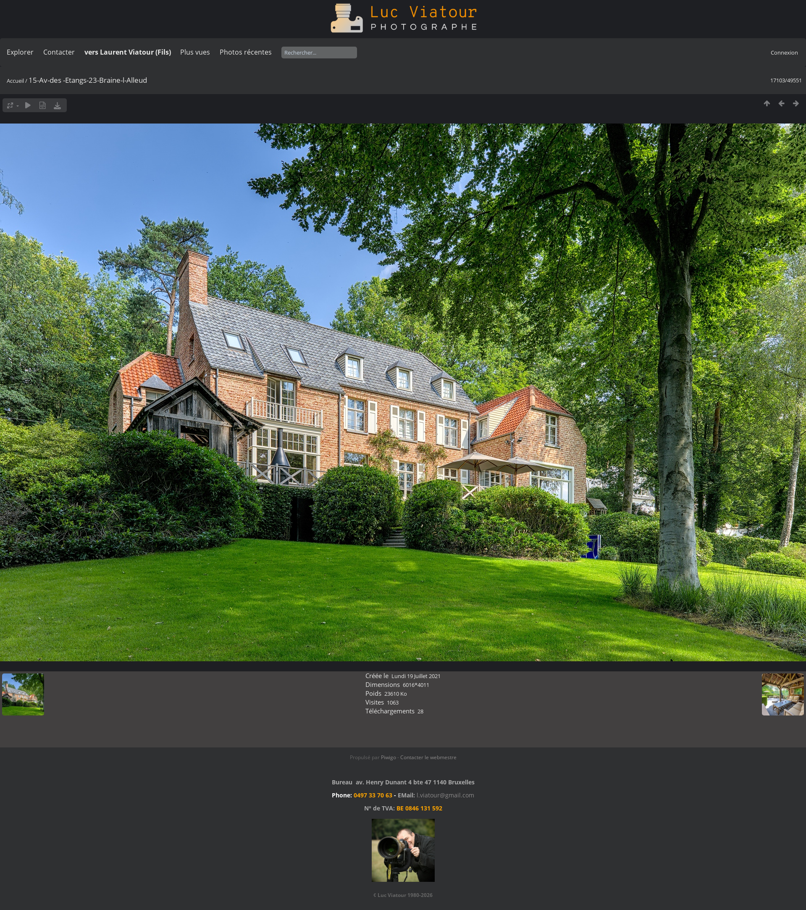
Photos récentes (246, 52)
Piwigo (388, 757)
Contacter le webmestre (428, 757)
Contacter (59, 52)
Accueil (15, 80)
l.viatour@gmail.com (445, 795)
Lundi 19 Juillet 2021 (416, 676)
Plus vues (195, 52)
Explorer (20, 52)
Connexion (784, 52)
